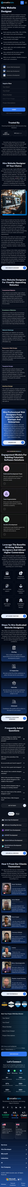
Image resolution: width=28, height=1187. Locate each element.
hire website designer (12, 268)
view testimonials (12, 994)
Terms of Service (9, 1049)
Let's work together (12, 616)
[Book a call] (22, 2)
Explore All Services (12, 853)
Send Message (14, 1054)
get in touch (12, 805)
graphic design (19, 178)
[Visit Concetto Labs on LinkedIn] (16, 1107)
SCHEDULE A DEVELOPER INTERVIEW (12, 718)
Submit (14, 109)
